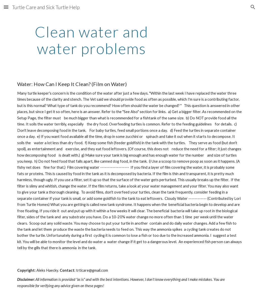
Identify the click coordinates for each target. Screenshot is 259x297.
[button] (6, 7)
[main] (91, 40)
